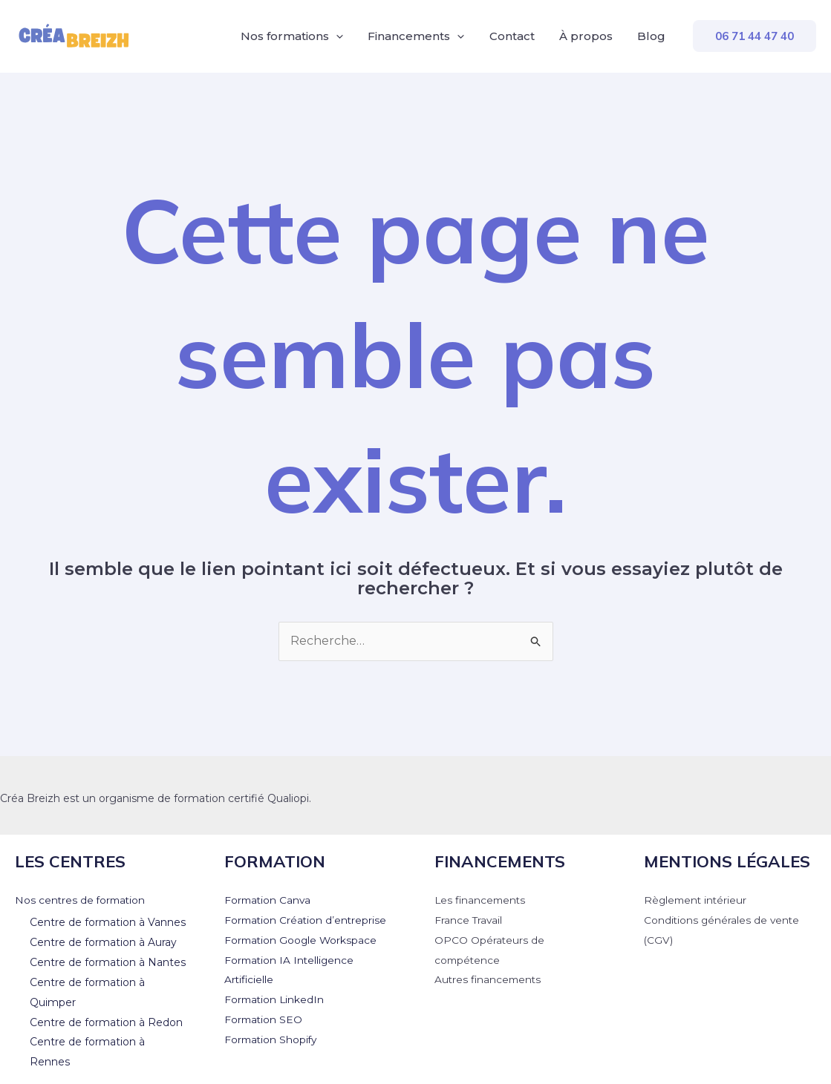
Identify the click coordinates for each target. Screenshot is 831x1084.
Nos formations (296, 36)
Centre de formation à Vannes (108, 922)
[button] (754, 36)
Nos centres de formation (82, 900)
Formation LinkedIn (275, 998)
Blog (652, 36)
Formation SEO (264, 1018)
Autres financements (489, 978)
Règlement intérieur (697, 900)
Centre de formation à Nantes (108, 961)
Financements (419, 36)
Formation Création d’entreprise (307, 920)
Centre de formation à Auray (103, 941)
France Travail (469, 920)
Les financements (481, 900)
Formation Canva (268, 900)
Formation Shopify (272, 1037)
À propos (587, 36)
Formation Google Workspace (302, 939)
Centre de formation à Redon (106, 1020)
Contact (514, 36)
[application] (340, 36)
